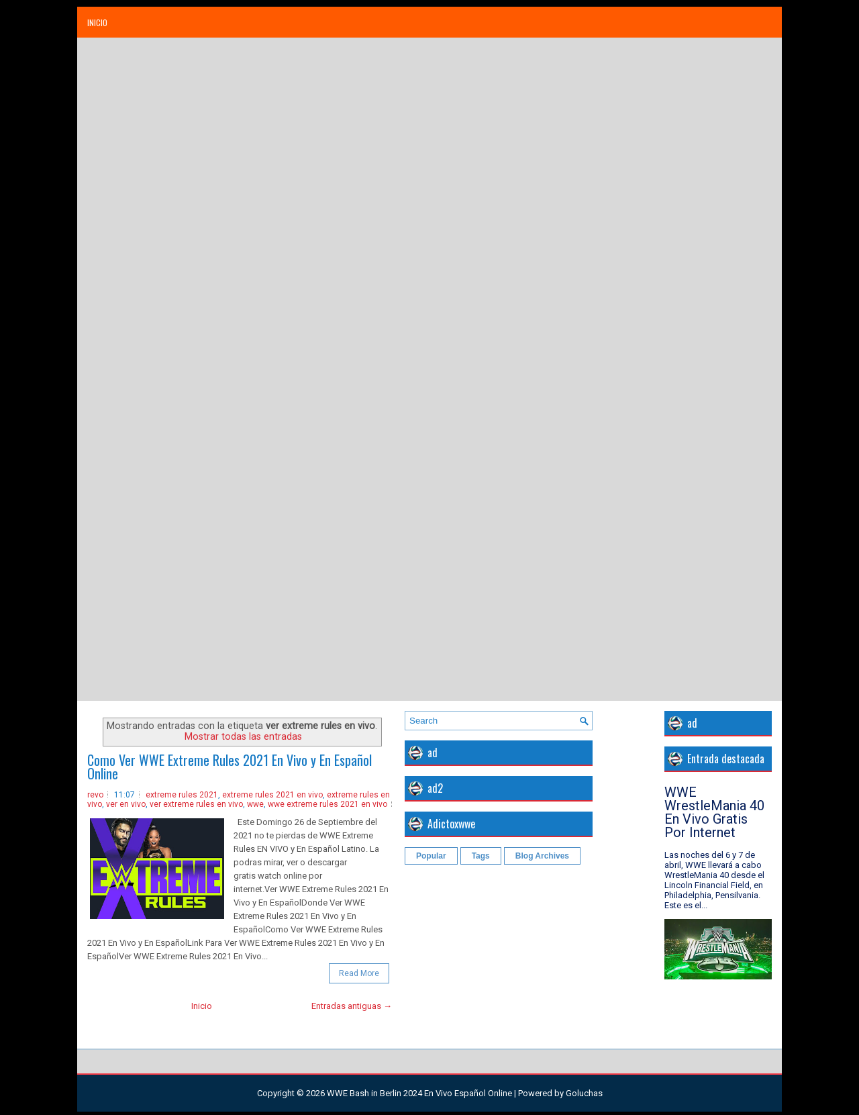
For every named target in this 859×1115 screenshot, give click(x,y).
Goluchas (584, 1093)
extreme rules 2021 (182, 794)
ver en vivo (126, 804)
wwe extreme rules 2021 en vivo (327, 804)
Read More (359, 973)
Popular (431, 856)
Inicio (97, 22)
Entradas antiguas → (351, 1006)
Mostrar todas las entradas (243, 736)
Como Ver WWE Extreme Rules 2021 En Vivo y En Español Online (229, 766)
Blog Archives (542, 856)
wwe (255, 804)
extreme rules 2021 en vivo (272, 794)
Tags (481, 856)
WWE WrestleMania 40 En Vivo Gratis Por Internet (714, 812)
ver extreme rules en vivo (196, 804)
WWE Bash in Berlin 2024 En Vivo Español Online (419, 1093)
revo (95, 794)
